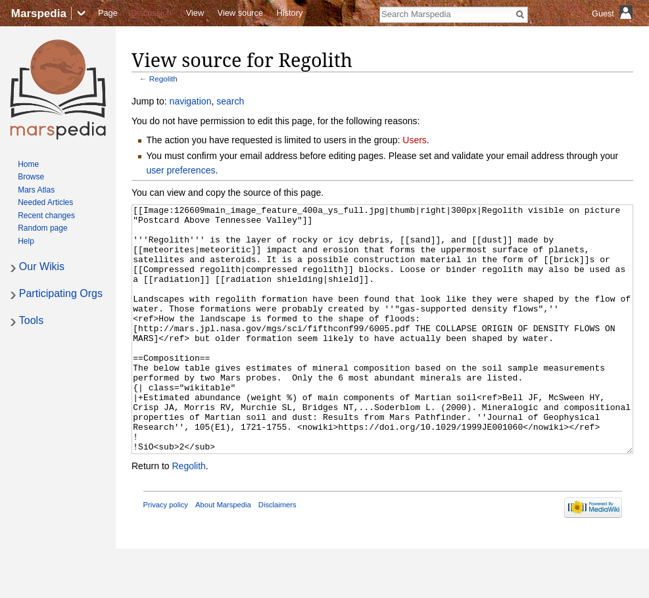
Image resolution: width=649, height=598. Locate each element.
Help (26, 241)
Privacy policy (165, 554)
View (195, 13)
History (290, 13)
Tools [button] (31, 320)
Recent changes (46, 215)
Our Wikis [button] (41, 266)
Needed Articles (45, 202)
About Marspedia (223, 554)
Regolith (163, 78)
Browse (31, 176)
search (230, 101)
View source (240, 13)
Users (414, 140)
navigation (191, 101)
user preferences (180, 170)
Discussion (151, 13)
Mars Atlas (36, 190)
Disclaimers (277, 554)
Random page (42, 228)
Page (108, 13)
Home (28, 164)
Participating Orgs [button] (61, 293)
